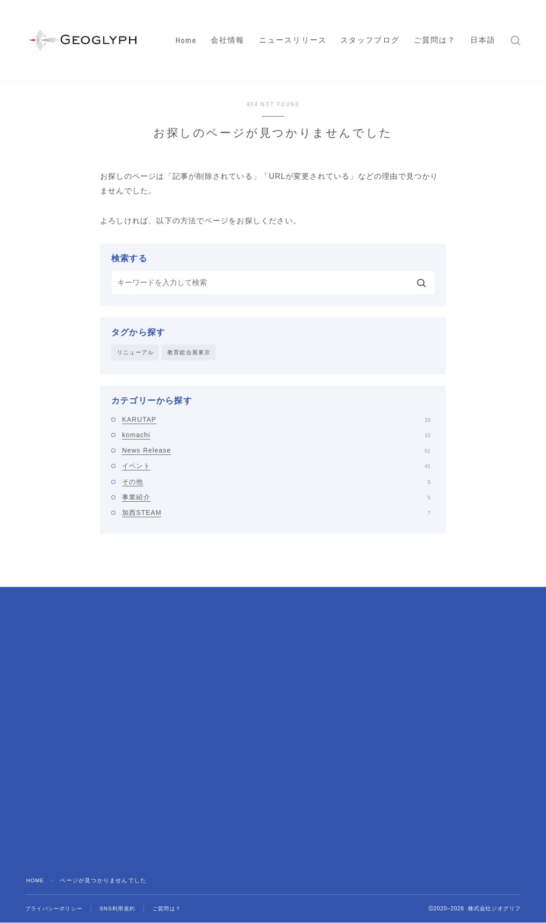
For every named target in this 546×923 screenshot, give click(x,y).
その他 (276, 482)
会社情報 (227, 40)
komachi (276, 435)
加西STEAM (276, 513)
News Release (276, 450)
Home (186, 40)
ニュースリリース (293, 40)
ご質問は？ (435, 40)
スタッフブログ (370, 40)
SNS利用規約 (123, 909)
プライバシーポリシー (56, 909)
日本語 (483, 40)
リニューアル (135, 352)
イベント (276, 466)
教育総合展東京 (188, 352)
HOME (35, 881)
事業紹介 (276, 497)
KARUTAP (276, 420)
